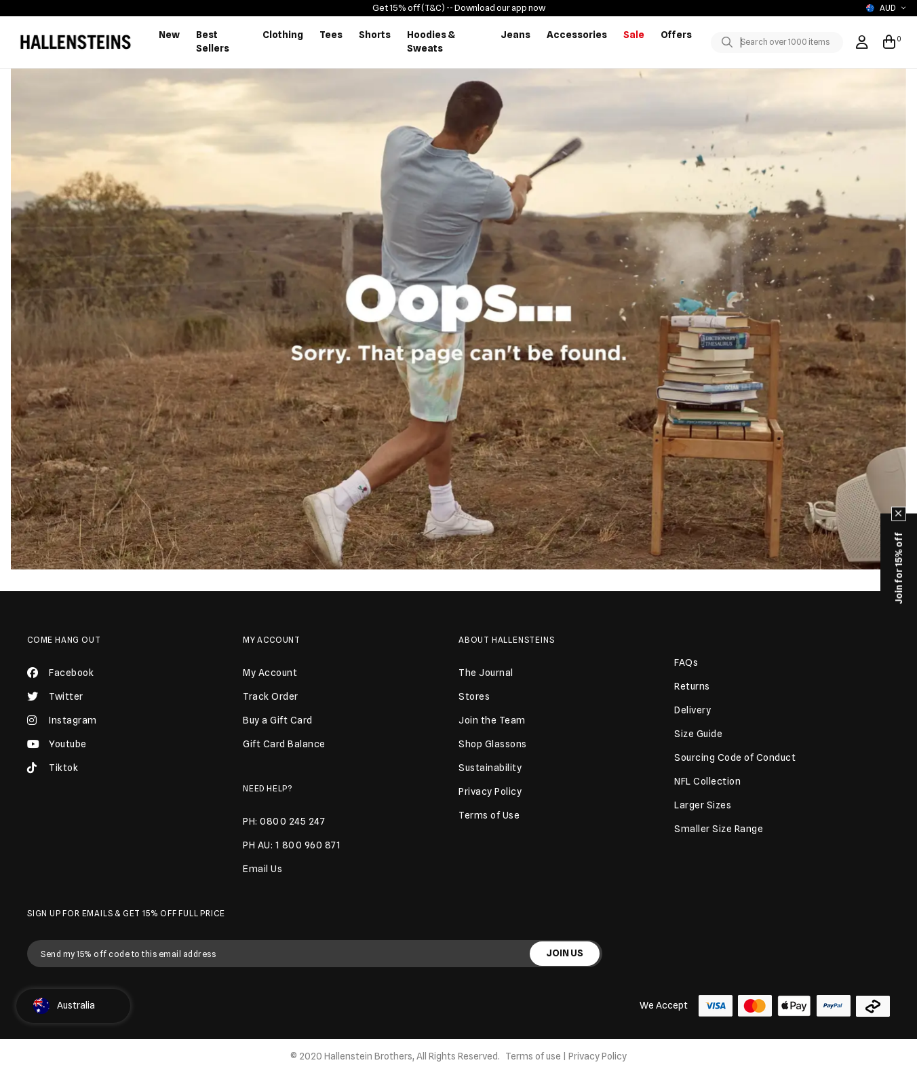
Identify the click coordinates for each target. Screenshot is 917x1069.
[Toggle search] (730, 43)
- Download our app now (497, 7)
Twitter (55, 696)
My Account (271, 640)
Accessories (577, 34)
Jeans (515, 34)
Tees (331, 34)
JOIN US (564, 953)
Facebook (60, 672)
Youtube (57, 743)
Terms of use (533, 1056)
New (169, 34)
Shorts (375, 34)
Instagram (62, 720)
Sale (633, 34)
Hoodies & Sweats (431, 41)
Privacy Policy (597, 1056)
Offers (676, 34)
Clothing (282, 34)
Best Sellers (212, 41)
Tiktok (52, 767)
